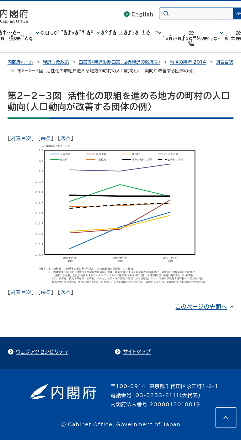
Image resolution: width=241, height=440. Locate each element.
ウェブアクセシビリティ (42, 351)
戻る (46, 138)
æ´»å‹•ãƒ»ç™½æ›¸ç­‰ (191, 38)
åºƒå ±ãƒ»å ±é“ (129, 32)
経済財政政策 (56, 62)
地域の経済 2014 (188, 62)
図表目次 (224, 62)
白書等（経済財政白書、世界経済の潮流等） (119, 62)
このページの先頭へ (201, 306)
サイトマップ (137, 351)
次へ (66, 138)
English (142, 14)
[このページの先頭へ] (226, 417)
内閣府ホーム (20, 62)
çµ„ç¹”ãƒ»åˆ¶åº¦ (68, 32)
